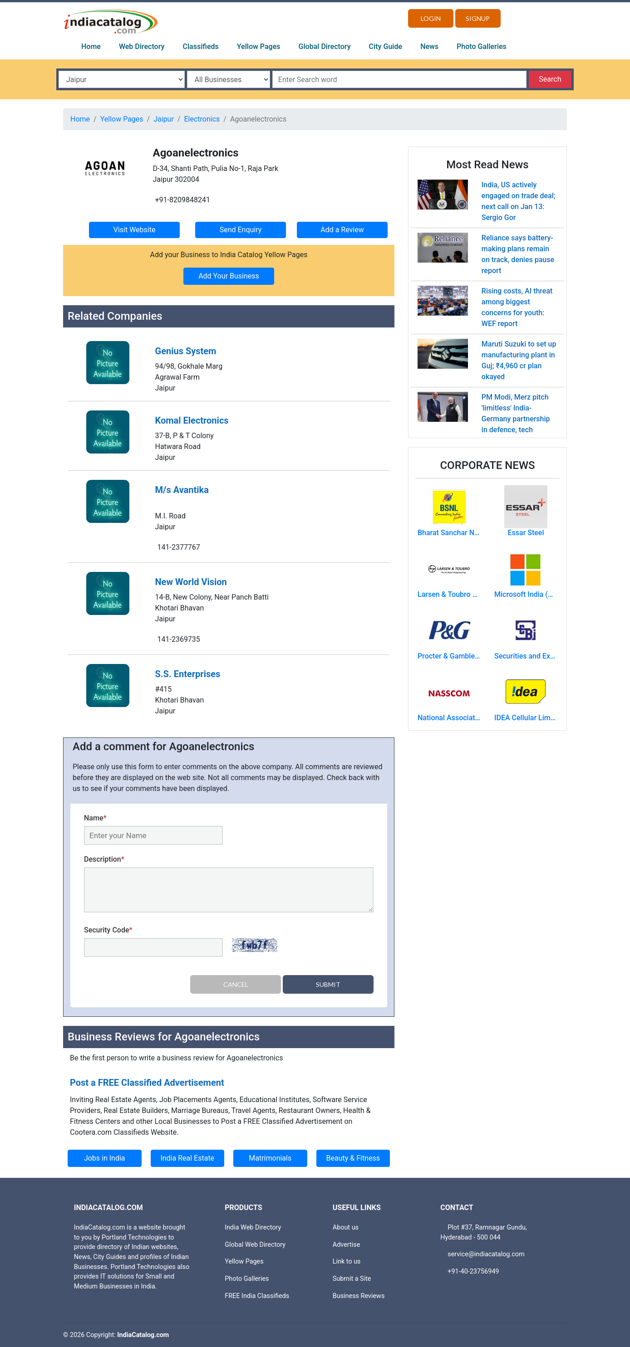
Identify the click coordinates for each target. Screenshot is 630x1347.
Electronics (202, 119)
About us (346, 1227)
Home (91, 46)
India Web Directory (253, 1227)
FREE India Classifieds (257, 1295)
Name (95, 818)
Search (550, 79)
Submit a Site (352, 1279)
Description (104, 859)
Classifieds (201, 46)
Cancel (235, 984)
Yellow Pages (259, 46)
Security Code (108, 930)
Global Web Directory (255, 1244)
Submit (328, 984)
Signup (478, 18)
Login (431, 18)
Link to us (347, 1261)
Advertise (346, 1244)
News (429, 46)
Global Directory (325, 46)
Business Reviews (359, 1295)
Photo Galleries (482, 46)
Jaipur (163, 119)
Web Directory (142, 46)
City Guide (386, 46)
